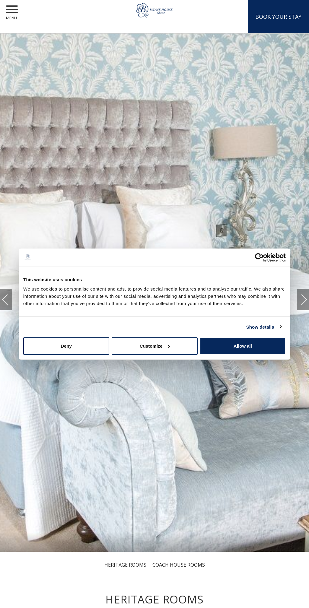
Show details (260, 326)
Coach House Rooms (178, 564)
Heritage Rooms (125, 564)
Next (297, 296)
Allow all (243, 346)
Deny (66, 346)
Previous (11, 299)
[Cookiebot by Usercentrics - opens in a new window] (259, 257)
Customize (155, 346)
